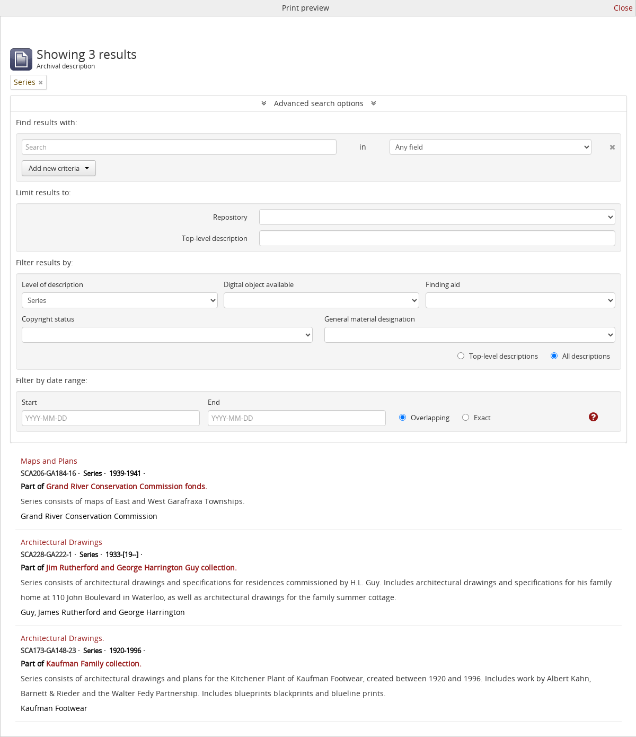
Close (623, 8)
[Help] (586, 417)
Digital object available (259, 284)
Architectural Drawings (61, 542)
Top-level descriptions (497, 356)
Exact (476, 417)
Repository (230, 217)
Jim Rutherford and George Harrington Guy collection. (141, 567)
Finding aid (443, 284)
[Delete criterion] (603, 145)
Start (29, 402)
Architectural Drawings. (62, 638)
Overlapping (424, 417)
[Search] (179, 147)
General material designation (369, 319)
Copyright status (48, 319)
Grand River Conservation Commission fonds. (126, 486)
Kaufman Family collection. (94, 663)
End (214, 402)
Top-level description (215, 238)
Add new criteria (59, 168)
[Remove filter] (41, 82)
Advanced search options (319, 103)
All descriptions (580, 356)
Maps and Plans (49, 461)
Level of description (52, 284)
